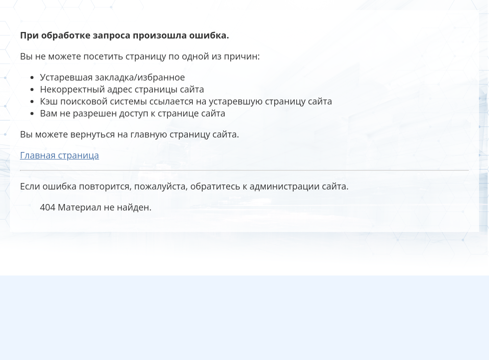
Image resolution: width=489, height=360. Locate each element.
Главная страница (59, 155)
